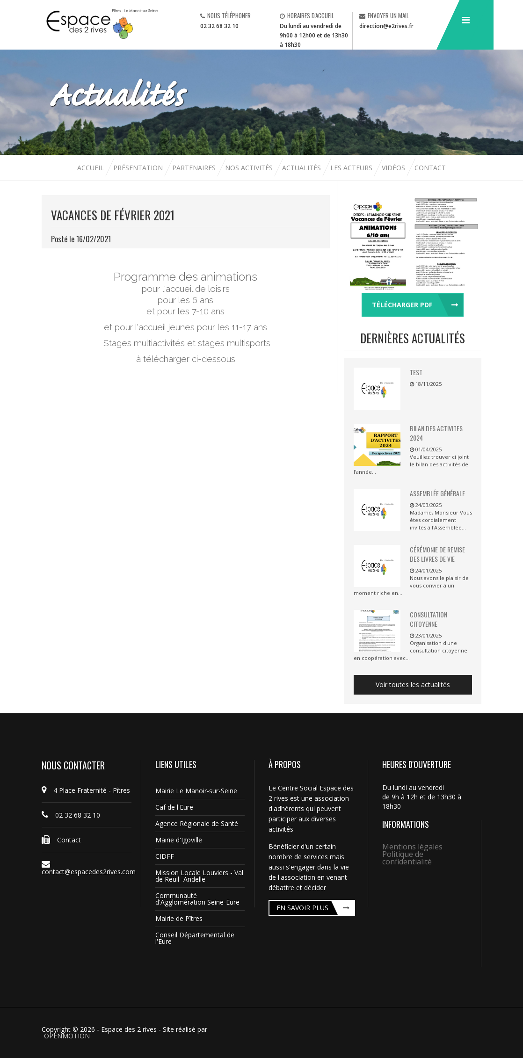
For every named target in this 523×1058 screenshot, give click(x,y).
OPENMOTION (67, 1035)
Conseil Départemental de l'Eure (194, 938)
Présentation (138, 167)
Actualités (302, 167)
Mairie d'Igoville (178, 839)
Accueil (91, 167)
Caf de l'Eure (174, 807)
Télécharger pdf (402, 304)
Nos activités (250, 167)
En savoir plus (302, 907)
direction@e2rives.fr (386, 26)
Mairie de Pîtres (179, 918)
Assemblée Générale (437, 493)
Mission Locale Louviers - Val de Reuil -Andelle (199, 876)
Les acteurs (352, 167)
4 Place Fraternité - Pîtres (86, 790)
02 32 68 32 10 (219, 26)
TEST (416, 372)
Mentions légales (412, 846)
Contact (430, 167)
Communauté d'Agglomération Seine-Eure (197, 898)
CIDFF (164, 856)
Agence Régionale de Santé (196, 823)
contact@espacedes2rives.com (86, 868)
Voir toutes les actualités (413, 684)
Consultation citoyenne (428, 619)
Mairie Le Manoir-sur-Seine (196, 790)
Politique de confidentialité (407, 858)
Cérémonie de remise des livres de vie (437, 554)
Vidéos (394, 167)
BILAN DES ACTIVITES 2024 (436, 432)
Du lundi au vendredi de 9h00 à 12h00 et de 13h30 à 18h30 (314, 35)
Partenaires (195, 167)
